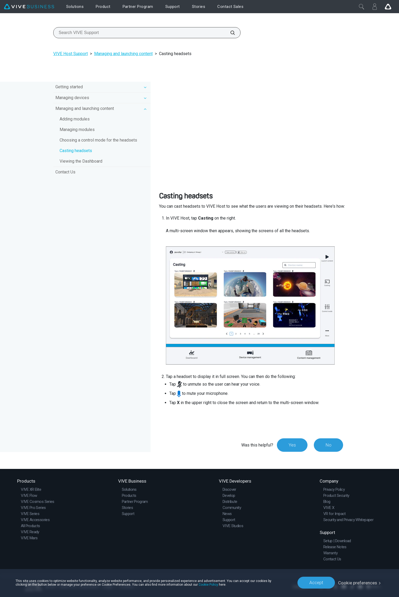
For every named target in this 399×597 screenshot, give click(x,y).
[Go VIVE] (388, 6)
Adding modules (75, 119)
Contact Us (65, 171)
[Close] (361, 6)
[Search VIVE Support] (229, 32)
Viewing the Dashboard (81, 161)
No (328, 445)
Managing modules (77, 129)
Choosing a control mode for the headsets (98, 140)
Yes (291, 445)
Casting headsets (76, 150)
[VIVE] (29, 6)
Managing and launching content (123, 53)
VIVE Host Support (70, 53)
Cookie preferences (357, 582)
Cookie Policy (208, 584)
